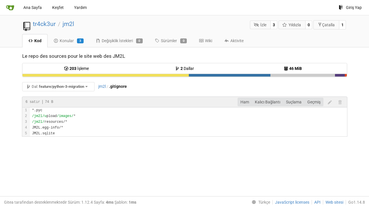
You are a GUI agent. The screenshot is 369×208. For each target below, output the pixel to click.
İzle (260, 25)
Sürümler (171, 41)
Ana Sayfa (32, 7)
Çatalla (326, 24)
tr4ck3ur (44, 24)
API (317, 202)
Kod (35, 40)
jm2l (68, 24)
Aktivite (234, 40)
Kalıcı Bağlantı (267, 102)
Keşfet (58, 7)
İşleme (76, 68)
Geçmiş (314, 102)
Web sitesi (334, 202)
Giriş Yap (350, 7)
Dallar (184, 68)
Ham (244, 102)
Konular (69, 41)
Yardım (80, 7)
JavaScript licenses (292, 202)
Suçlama (294, 102)
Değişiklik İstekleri (119, 41)
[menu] (259, 202)
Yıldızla (291, 25)
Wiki (205, 40)
